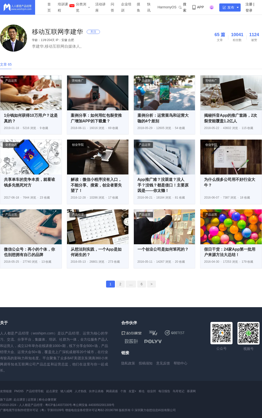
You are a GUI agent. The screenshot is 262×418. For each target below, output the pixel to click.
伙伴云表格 (96, 391)
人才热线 (80, 391)
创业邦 (151, 391)
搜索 (182, 7)
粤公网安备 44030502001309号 (93, 405)
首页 (49, 7)
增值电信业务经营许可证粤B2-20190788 (91, 410)
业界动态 (11, 144)
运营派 (32, 399)
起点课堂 (52, 391)
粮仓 (142, 391)
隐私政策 (128, 363)
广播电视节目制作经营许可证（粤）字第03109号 (32, 410)
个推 (123, 391)
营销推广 (78, 80)
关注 (93, 31)
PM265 (19, 391)
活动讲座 (100, 7)
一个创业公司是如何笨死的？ (163, 249)
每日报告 (164, 391)
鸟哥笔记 (178, 391)
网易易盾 (112, 391)
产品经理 (78, 214)
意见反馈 (163, 363)
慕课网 (191, 391)
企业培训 (126, 7)
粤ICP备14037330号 (58, 405)
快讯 (149, 7)
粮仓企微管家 (47, 399)
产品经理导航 (35, 391)
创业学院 (78, 144)
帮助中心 (180, 363)
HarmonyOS (166, 7)
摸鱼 (138, 7)
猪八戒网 (66, 391)
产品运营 (11, 80)
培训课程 (63, 7)
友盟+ (132, 391)
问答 (112, 7)
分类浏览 (81, 7)
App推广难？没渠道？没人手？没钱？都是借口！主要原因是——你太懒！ (163, 185)
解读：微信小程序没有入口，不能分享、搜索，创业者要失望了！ (96, 185)
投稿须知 (145, 363)
